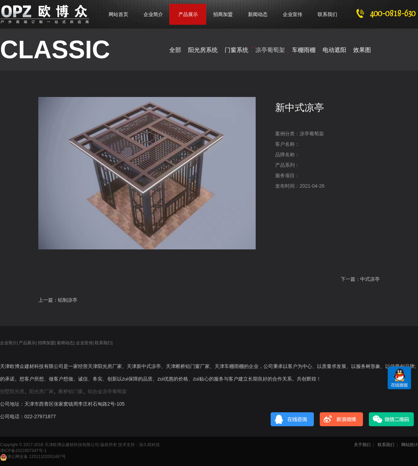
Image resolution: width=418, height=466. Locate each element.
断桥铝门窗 (71, 391)
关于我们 (362, 444)
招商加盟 (223, 14)
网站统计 (409, 444)
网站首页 (118, 14)
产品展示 (27, 342)
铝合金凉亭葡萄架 (107, 391)
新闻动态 (258, 14)
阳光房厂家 (41, 391)
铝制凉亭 (67, 300)
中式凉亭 (370, 279)
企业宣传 (292, 14)
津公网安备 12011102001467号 (33, 456)
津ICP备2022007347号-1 (23, 450)
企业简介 (153, 14)
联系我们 (327, 14)
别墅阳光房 (12, 391)
